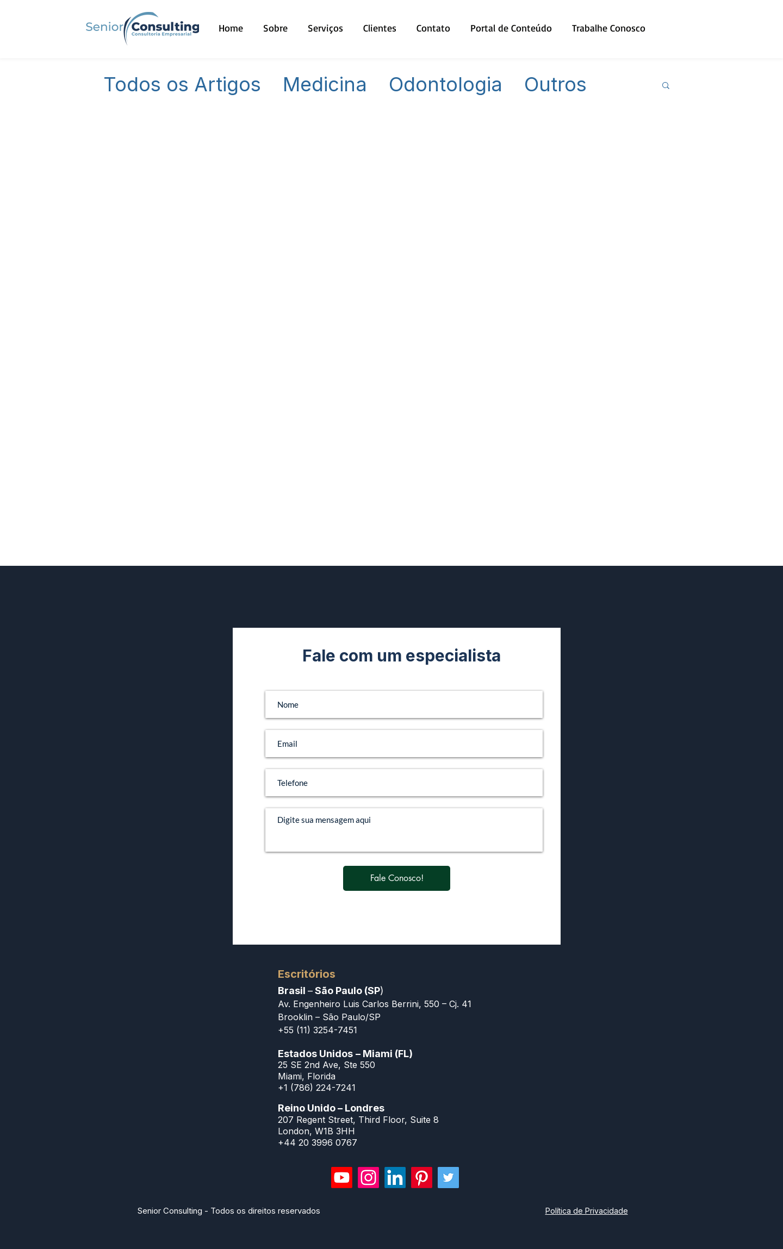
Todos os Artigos (182, 85)
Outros (555, 85)
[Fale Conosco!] (396, 878)
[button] (666, 86)
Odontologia (445, 85)
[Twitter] (448, 1177)
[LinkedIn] (395, 1177)
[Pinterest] (421, 1177)
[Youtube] (341, 1177)
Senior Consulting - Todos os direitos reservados (229, 1211)
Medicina (325, 85)
